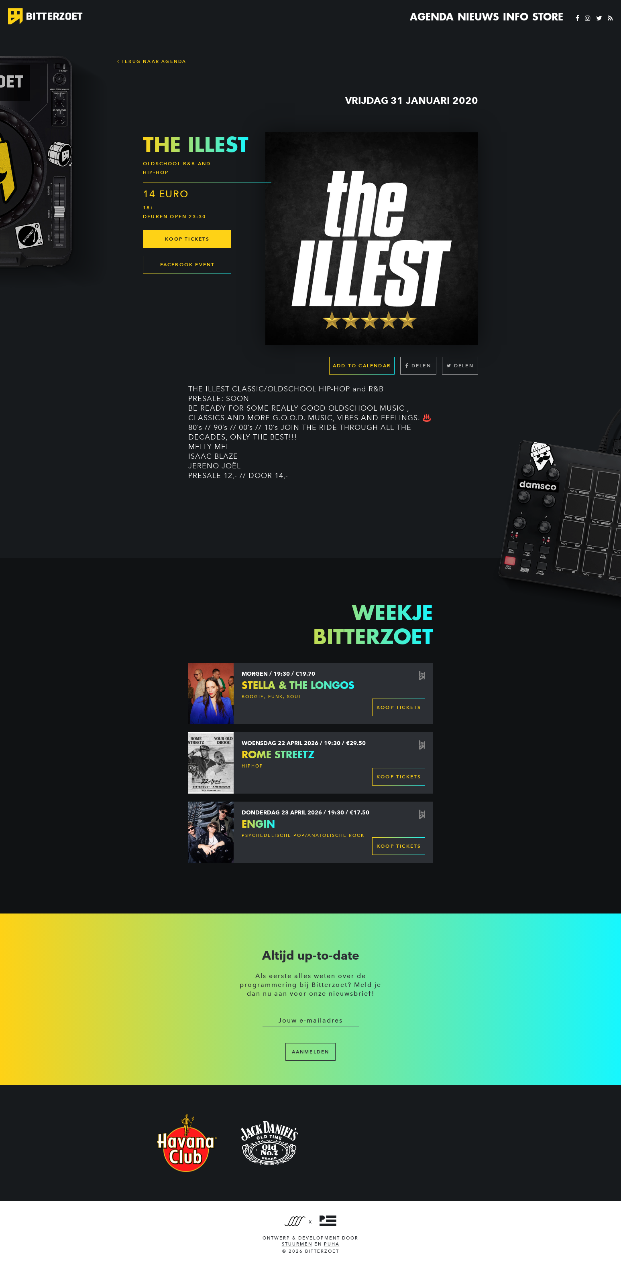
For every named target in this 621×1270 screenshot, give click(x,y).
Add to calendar (362, 366)
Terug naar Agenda (152, 61)
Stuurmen (297, 1244)
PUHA (332, 1244)
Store (547, 17)
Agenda (432, 17)
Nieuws (478, 17)
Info (515, 17)
